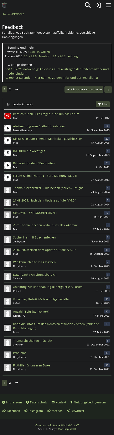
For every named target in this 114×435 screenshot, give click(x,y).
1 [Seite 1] (4, 89)
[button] (108, 89)
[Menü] (108, 5)
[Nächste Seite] (16, 89)
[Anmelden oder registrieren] (98, 5)
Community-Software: (57, 425)
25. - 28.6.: (37, 56)
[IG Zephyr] (4, 5)
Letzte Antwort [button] (23, 104)
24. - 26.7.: (65, 56)
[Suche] (88, 5)
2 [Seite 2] (10, 89)
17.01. (39, 52)
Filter (102, 104)
